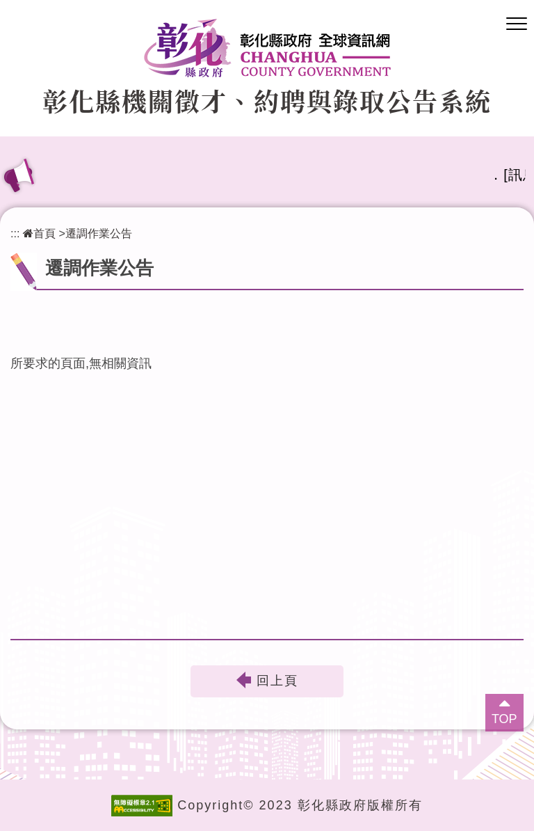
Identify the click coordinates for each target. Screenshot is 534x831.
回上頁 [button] (277, 681)
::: (15, 233)
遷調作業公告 (98, 233)
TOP (504, 719)
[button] (516, 24)
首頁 (39, 233)
